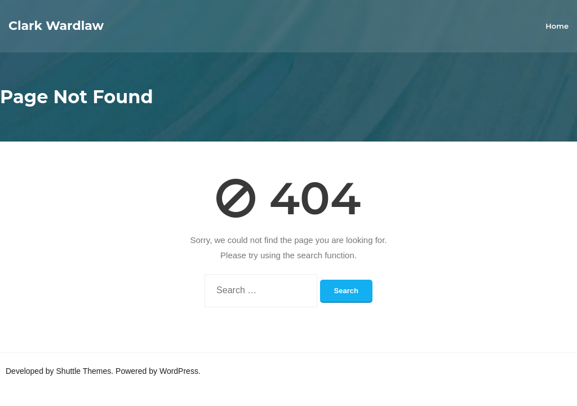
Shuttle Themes (84, 371)
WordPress (178, 371)
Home (557, 25)
